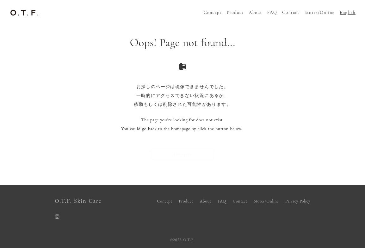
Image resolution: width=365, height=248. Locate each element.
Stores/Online (320, 12)
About (255, 12)
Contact (290, 12)
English (348, 12)
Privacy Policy (297, 201)
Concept (213, 12)
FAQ (272, 12)
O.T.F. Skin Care (78, 200)
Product (235, 12)
